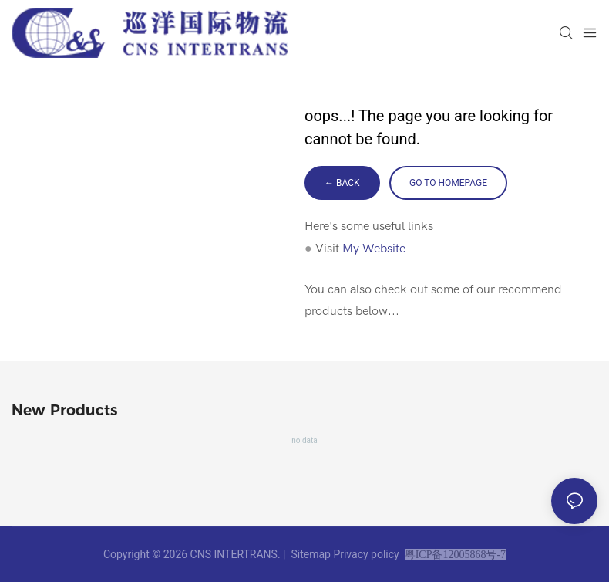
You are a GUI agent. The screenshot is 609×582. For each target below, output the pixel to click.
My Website (373, 248)
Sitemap (310, 554)
